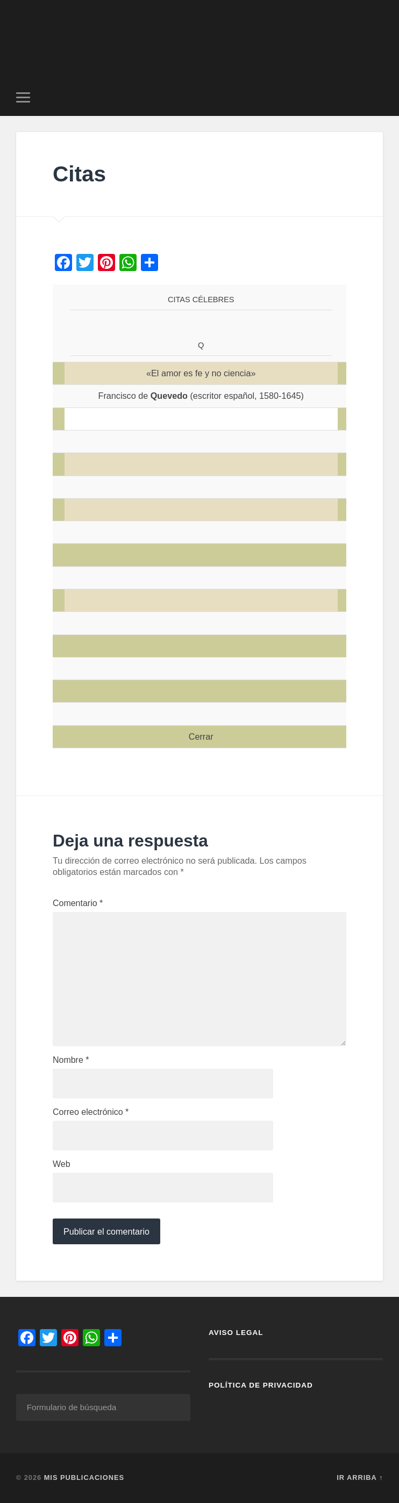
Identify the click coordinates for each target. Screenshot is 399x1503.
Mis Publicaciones (84, 1477)
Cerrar (201, 736)
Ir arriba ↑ (360, 1477)
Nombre (71, 1060)
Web (61, 1164)
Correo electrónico (91, 1112)
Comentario (78, 903)
